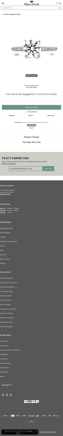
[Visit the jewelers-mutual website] (31, 415)
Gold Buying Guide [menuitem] (6, 326)
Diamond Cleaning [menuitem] (6, 313)
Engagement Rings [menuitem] (6, 228)
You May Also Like (31, 142)
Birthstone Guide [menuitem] (6, 296)
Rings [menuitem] (2, 250)
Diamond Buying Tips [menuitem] (7, 287)
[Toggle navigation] (3, 3)
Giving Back (4, 354)
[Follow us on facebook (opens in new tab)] (11, 395)
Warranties (50, 115)
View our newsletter (9, 163)
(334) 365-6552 (31, 87)
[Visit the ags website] (31, 421)
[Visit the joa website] (38, 415)
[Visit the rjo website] (49, 415)
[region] (31, 50)
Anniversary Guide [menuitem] (6, 322)
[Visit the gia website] (18, 415)
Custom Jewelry (5, 363)
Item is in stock (31, 125)
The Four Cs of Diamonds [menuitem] (8, 282)
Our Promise (4, 345)
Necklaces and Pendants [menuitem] (8, 241)
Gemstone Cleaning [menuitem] (6, 318)
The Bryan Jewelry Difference (10, 350)
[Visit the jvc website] (44, 415)
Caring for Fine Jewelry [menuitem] (8, 309)
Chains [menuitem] (2, 246)
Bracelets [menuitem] (3, 254)
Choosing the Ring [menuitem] (6, 291)
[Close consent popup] (36, 431)
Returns (30, 115)
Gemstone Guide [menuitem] (5, 300)
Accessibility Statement (48, 432)
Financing (3, 359)
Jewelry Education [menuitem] (6, 278)
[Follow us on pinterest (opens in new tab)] (7, 395)
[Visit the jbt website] (24, 415)
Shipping (11, 115)
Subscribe (48, 169)
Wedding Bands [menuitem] (5, 232)
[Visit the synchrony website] (56, 415)
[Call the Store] (5, 194)
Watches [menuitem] (3, 263)
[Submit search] (60, 8)
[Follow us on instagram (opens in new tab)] (3, 395)
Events (2, 376)
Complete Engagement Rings (11, 14)
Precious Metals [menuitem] (5, 304)
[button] (57, 3)
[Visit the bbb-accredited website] (12, 415)
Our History (4, 341)
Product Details (31, 137)
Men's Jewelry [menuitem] (5, 259)
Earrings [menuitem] (3, 237)
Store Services (5, 367)
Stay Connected (15, 158)
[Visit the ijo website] (6, 415)
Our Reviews (4, 372)
